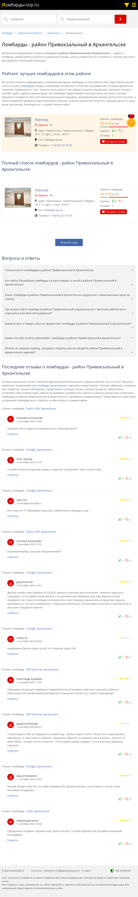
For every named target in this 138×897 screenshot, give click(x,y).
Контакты (36, 870)
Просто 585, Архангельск (41, 408)
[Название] (29, 19)
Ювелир (41, 119)
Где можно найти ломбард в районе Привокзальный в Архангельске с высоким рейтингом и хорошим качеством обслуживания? (65, 311)
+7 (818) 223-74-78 (61, 145)
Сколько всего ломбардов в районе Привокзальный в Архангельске (49, 270)
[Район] (85, 19)
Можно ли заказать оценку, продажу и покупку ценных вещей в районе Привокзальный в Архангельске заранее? (63, 350)
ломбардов (27, 86)
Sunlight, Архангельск (39, 449)
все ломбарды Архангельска (50, 385)
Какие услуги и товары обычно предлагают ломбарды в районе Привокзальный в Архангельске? (68, 323)
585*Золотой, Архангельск (42, 669)
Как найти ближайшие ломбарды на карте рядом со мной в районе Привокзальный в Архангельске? (61, 282)
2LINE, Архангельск (37, 811)
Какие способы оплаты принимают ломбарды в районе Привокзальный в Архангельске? (63, 338)
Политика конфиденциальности (62, 870)
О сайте (86, 870)
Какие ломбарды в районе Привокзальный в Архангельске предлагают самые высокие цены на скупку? (67, 297)
